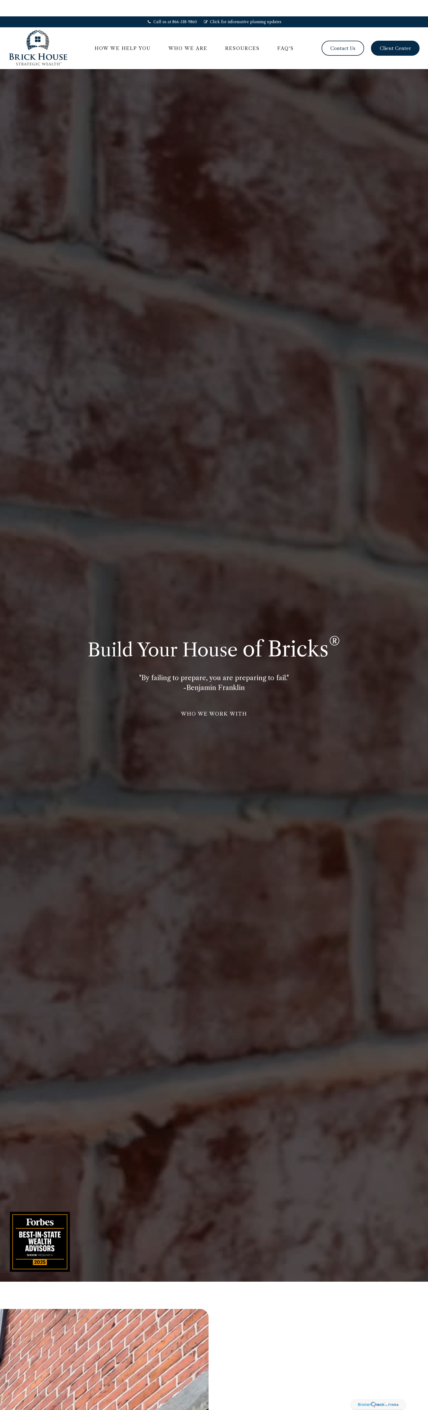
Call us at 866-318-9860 (172, 5)
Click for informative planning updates (242, 5)
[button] (122, 31)
